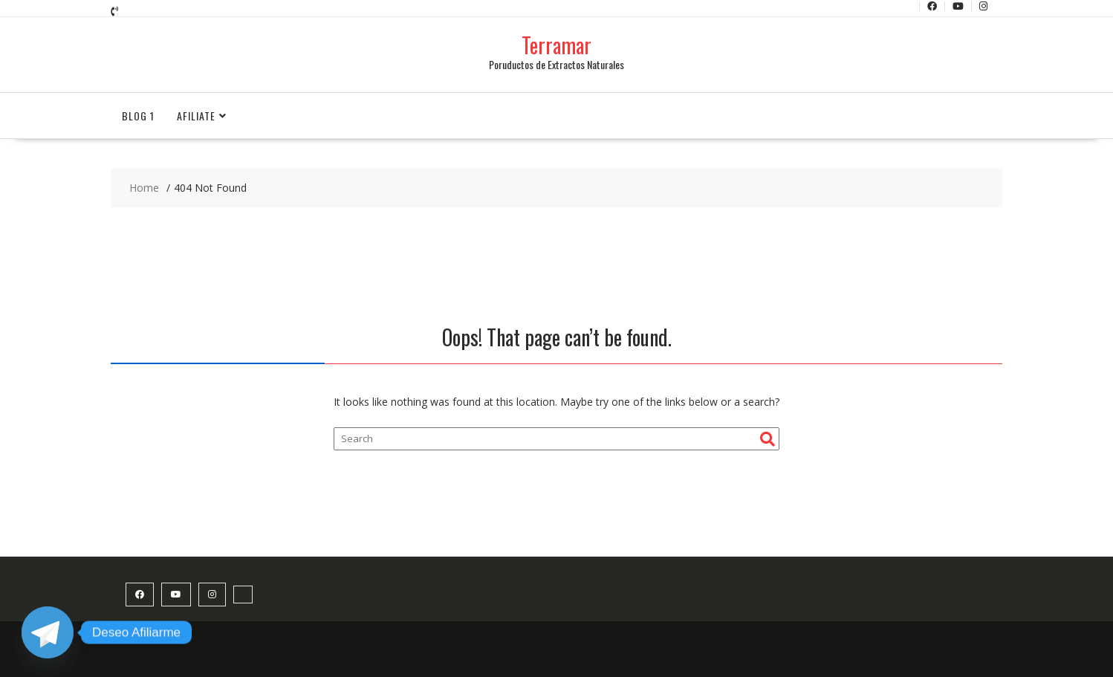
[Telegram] (48, 632)
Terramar (556, 45)
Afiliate (196, 115)
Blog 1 (138, 115)
